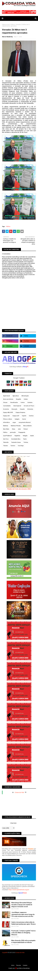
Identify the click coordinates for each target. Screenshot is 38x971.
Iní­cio (12, 965)
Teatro (25, 439)
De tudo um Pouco (29, 406)
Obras (13, 429)
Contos (23, 402)
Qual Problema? (7, 435)
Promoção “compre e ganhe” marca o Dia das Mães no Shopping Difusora (23, 932)
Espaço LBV (16, 415)
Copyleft (4, 952)
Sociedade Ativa (15, 439)
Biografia (18, 399)
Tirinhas (26, 442)
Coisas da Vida (19, 792)
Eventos (31, 415)
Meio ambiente (27, 425)
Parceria (18, 965)
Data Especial (17, 406)
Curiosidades (7, 406)
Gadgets (17, 419)
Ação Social (6, 396)
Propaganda (21, 432)
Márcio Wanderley (24, 968)
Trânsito (5, 445)
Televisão (6, 442)
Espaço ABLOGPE (8, 412)
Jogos (14, 422)
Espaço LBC (6, 415)
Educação (14, 409)
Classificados (14, 402)
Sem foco (6, 439)
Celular (26, 399)
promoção (13, 432)
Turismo (13, 445)
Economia (6, 409)
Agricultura (16, 396)
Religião (25, 435)
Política (13, 24)
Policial (26, 429)
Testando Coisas (16, 442)
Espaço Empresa (20, 412)
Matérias (5, 425)
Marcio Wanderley (7, 36)
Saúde (32, 435)
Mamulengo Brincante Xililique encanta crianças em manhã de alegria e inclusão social (21, 904)
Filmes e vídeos (7, 419)
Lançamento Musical (25, 422)
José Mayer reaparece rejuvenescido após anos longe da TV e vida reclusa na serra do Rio (22, 914)
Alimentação (25, 396)
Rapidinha (17, 435)
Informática (6, 422)
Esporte (24, 415)
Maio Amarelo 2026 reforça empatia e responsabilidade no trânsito (23, 941)
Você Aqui (21, 445)
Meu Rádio (6, 429)
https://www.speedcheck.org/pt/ (18, 889)
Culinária (29, 402)
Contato (25, 965)
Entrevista (30, 409)
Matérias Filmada (16, 425)
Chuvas (5, 402)
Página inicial (6, 24)
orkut (19, 429)
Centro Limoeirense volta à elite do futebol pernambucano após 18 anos (23, 923)
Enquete (22, 409)
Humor (24, 419)
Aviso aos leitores (8, 399)
